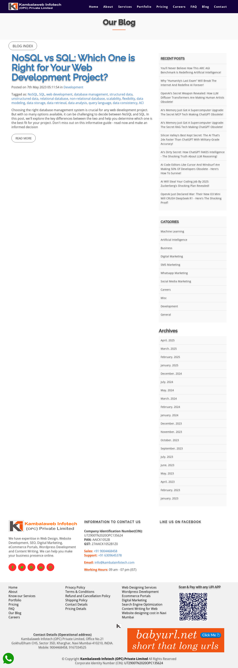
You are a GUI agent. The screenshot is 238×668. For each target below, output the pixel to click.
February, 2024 (170, 407)
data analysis (77, 103)
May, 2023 (167, 473)
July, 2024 (167, 382)
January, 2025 (169, 365)
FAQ (194, 7)
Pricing (162, 7)
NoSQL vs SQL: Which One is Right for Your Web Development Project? (73, 67)
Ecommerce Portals (136, 596)
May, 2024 (167, 390)
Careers (179, 7)
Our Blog (15, 613)
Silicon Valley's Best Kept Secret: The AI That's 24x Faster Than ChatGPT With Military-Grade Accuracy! (190, 139)
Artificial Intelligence (174, 239)
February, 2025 (170, 357)
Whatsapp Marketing (174, 273)
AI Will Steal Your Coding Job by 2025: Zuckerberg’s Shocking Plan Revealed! (185, 183)
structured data (121, 94)
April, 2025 (168, 340)
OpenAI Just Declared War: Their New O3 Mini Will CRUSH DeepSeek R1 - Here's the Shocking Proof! (191, 198)
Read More (24, 138)
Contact (220, 7)
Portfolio (144, 7)
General (166, 314)
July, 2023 (167, 456)
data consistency (125, 103)
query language (100, 103)
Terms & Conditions (79, 591)
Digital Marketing (172, 256)
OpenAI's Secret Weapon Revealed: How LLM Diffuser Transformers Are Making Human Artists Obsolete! (192, 97)
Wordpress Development (140, 591)
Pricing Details (75, 608)
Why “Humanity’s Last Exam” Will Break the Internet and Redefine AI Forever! (188, 83)
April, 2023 (168, 481)
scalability (113, 98)
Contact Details (76, 604)
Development (73, 87)
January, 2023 (169, 498)
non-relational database (87, 98)
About (108, 7)
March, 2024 (169, 398)
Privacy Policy (75, 587)
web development (59, 94)
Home (93, 7)
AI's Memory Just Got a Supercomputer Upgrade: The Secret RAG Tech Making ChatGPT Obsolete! (192, 125)
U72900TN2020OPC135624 (143, 663)
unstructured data (24, 98)
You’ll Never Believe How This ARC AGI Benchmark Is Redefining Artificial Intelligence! (191, 70)
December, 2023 (171, 423)
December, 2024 (171, 373)
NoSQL (33, 94)
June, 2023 (167, 465)
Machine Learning (172, 231)
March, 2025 (169, 348)
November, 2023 (171, 432)
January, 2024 (169, 415)
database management (91, 94)
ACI (141, 103)
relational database (54, 98)
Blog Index (23, 46)
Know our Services (22, 596)
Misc (164, 298)
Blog (205, 7)
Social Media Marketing (176, 281)
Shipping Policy (76, 600)
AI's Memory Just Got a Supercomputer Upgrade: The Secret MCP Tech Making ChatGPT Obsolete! (192, 112)
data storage (36, 103)
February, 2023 (170, 490)
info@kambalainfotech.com (115, 562)
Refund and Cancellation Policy (87, 596)
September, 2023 (172, 448)
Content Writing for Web (140, 608)
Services (125, 7)
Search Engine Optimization (142, 604)
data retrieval (56, 103)
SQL (42, 94)
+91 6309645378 (110, 555)
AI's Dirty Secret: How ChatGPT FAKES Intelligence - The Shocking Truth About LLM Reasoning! (193, 154)
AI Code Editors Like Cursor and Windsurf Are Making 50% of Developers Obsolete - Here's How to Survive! (190, 169)
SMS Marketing (170, 264)
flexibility (128, 98)
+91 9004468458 (105, 551)
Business (166, 248)
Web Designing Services (139, 587)
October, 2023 (170, 440)
